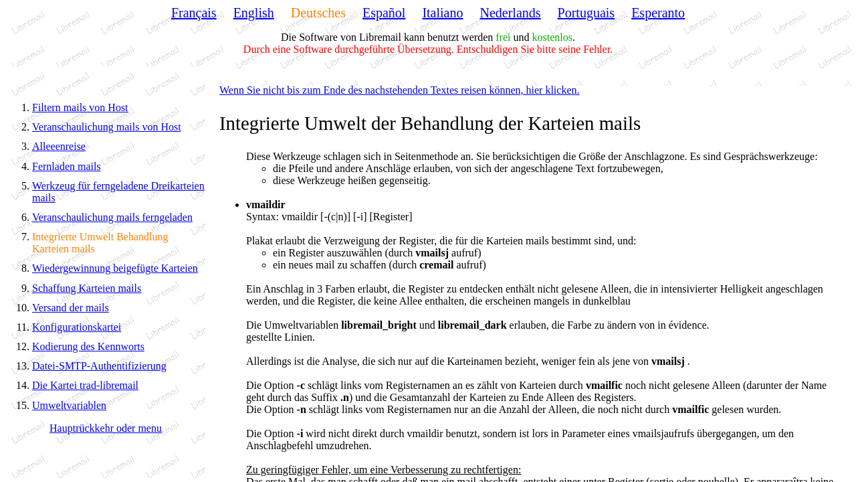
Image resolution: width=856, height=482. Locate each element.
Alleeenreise (59, 146)
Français (194, 12)
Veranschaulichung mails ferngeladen (112, 217)
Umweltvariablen (69, 405)
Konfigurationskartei (76, 327)
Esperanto (658, 12)
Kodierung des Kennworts (88, 346)
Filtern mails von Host (80, 107)
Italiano (442, 12)
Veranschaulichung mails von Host (106, 127)
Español (383, 12)
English (253, 12)
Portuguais (586, 12)
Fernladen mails (66, 166)
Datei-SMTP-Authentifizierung (99, 366)
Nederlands (510, 12)
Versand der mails (70, 307)
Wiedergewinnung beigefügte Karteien (115, 268)
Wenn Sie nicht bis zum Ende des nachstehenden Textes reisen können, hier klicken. (399, 90)
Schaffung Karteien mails (86, 288)
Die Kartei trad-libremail (85, 385)
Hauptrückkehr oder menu (105, 428)
